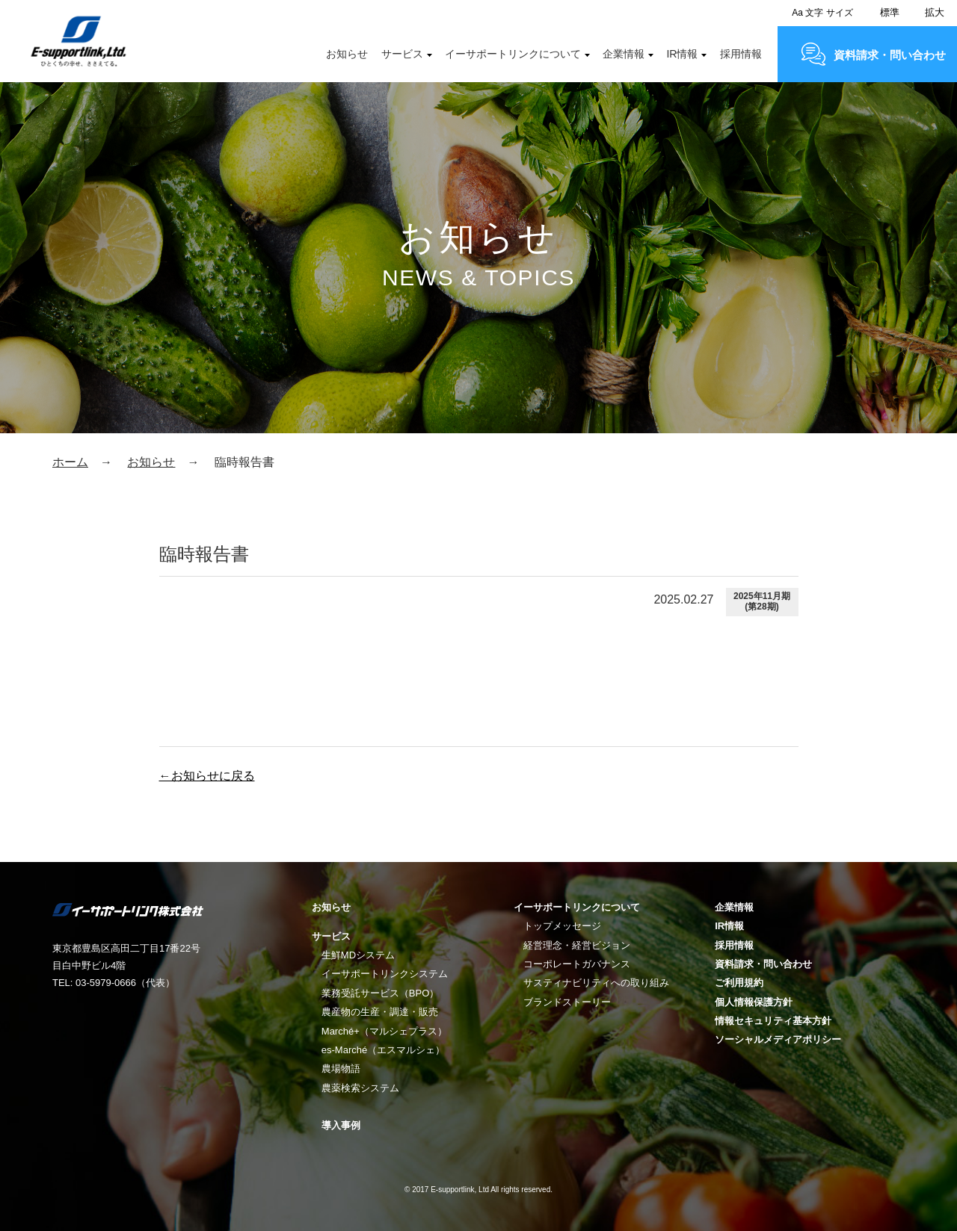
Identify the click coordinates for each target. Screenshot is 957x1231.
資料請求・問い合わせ (890, 55)
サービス (402, 54)
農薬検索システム (360, 1088)
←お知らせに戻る (207, 775)
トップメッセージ (562, 925)
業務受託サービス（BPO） (380, 993)
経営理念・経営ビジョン (576, 945)
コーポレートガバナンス (576, 964)
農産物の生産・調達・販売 (379, 1011)
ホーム (70, 462)
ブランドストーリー (567, 1002)
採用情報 (741, 54)
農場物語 (340, 1068)
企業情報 (623, 54)
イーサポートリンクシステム (384, 973)
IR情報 (682, 54)
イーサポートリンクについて (513, 54)
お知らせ (347, 54)
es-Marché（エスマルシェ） (383, 1049)
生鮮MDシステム (358, 955)
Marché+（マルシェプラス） (384, 1031)
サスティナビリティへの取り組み (596, 982)
